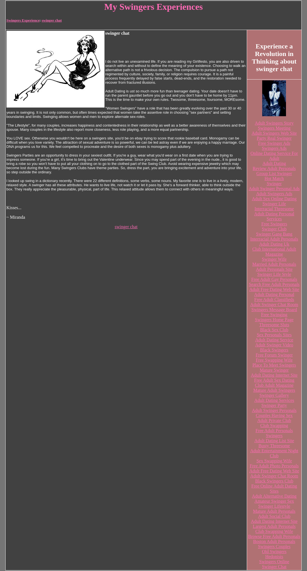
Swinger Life (274, 203)
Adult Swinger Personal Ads (274, 188)
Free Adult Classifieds (274, 299)
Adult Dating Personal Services (274, 216)
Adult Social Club (274, 516)
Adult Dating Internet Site (274, 375)
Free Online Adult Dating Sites (274, 488)
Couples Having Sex (274, 415)
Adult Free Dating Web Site (274, 289)
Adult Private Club (274, 420)
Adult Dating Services (274, 400)
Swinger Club (274, 229)
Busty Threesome (274, 445)
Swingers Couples (274, 546)
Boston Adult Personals (274, 541)
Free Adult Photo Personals (274, 465)
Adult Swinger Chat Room (274, 304)
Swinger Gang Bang (274, 234)
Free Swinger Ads (274, 143)
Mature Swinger (274, 370)
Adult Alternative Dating (274, 496)
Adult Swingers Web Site (274, 133)
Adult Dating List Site (274, 440)
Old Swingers (274, 551)
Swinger (274, 183)
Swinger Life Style (274, 274)
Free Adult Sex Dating (274, 380)
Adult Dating (274, 163)
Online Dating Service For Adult (274, 156)
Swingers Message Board (274, 309)
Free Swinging (274, 314)
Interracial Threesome (274, 208)
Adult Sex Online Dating (274, 198)
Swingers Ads (274, 148)
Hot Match (274, 178)
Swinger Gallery (274, 395)
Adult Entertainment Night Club (274, 453)
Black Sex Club (274, 329)
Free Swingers (274, 224)
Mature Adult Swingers (274, 390)
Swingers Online (274, 561)
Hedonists (274, 556)
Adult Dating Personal (274, 294)
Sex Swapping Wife (274, 460)
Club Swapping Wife (274, 531)
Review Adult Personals (274, 168)
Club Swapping (274, 425)
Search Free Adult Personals (274, 284)
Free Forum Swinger (274, 355)
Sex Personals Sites (274, 334)
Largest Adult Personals (274, 526)
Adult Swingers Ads (274, 193)
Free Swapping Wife (274, 360)
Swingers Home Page (274, 319)
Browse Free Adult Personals (274, 536)
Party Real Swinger (274, 138)
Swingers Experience (22, 20)
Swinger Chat (274, 566)
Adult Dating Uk (274, 244)
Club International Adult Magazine (274, 252)
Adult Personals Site (274, 269)
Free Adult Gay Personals (274, 279)
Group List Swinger (274, 173)
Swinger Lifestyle (274, 506)
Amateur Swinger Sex (274, 501)
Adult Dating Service (274, 339)
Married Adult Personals (274, 264)
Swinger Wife (274, 259)
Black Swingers (274, 350)
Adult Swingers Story (274, 123)
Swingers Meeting (274, 128)
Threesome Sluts (274, 324)
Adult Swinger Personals (274, 410)
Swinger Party (274, 405)
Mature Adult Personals (274, 511)
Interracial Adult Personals (274, 239)
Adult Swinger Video (274, 344)
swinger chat (52, 20)
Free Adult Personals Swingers (274, 433)
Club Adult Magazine (274, 385)
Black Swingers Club (274, 481)
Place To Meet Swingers (274, 365)
